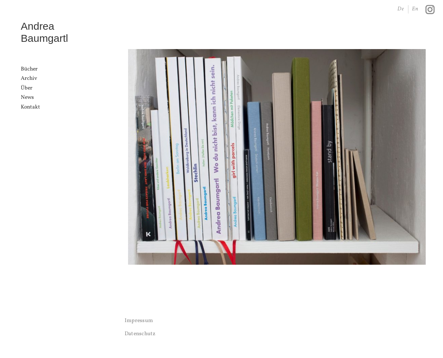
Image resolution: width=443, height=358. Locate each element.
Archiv (29, 78)
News (27, 97)
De (401, 9)
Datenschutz (140, 334)
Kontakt (30, 107)
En (415, 9)
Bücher (29, 69)
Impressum (139, 320)
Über (27, 88)
